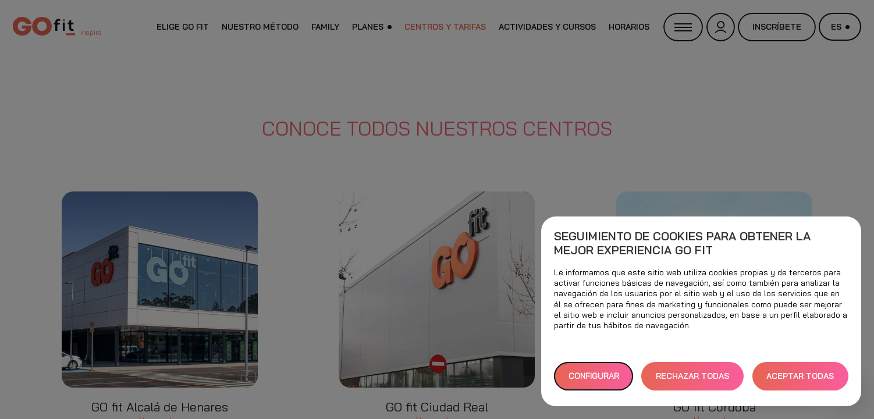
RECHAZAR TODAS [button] (692, 376)
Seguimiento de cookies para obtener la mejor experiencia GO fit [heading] (682, 243)
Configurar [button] (594, 376)
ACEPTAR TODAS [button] (800, 376)
